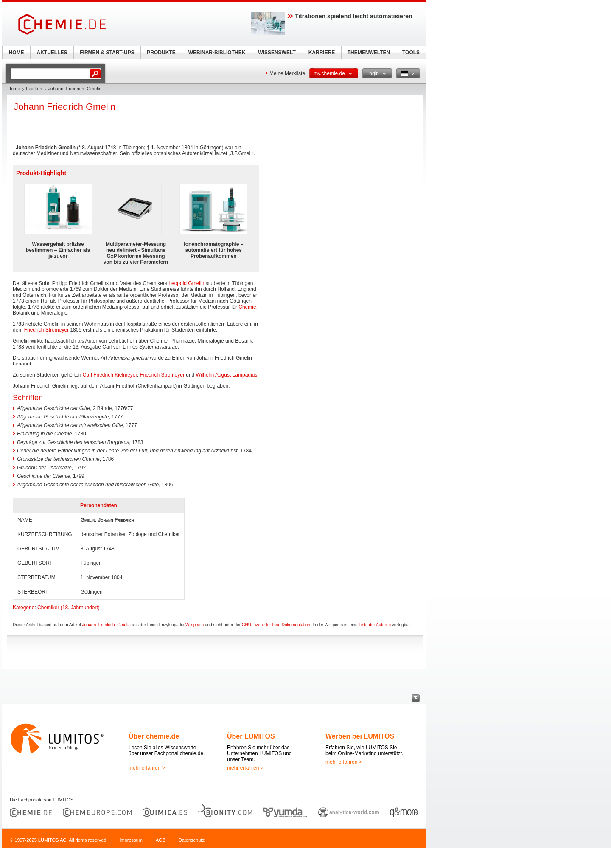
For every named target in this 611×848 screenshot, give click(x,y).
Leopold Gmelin (186, 283)
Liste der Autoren (375, 624)
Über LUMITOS (251, 736)
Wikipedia (194, 624)
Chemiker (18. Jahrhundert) (68, 608)
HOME (16, 53)
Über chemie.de (154, 736)
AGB (160, 839)
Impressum (130, 839)
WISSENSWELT (276, 53)
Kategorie (23, 608)
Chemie (247, 307)
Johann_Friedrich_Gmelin (106, 624)
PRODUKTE (161, 53)
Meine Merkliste (287, 73)
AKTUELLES (52, 53)
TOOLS (411, 53)
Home (14, 88)
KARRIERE (321, 53)
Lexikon (34, 88)
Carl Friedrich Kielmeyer (110, 375)
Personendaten (98, 505)
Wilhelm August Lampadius (227, 375)
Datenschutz (192, 839)
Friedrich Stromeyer (46, 330)
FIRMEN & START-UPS (107, 53)
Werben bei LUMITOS (359, 736)
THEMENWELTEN (369, 53)
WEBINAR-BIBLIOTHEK (217, 53)
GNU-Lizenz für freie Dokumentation (276, 624)
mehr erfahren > (147, 768)
